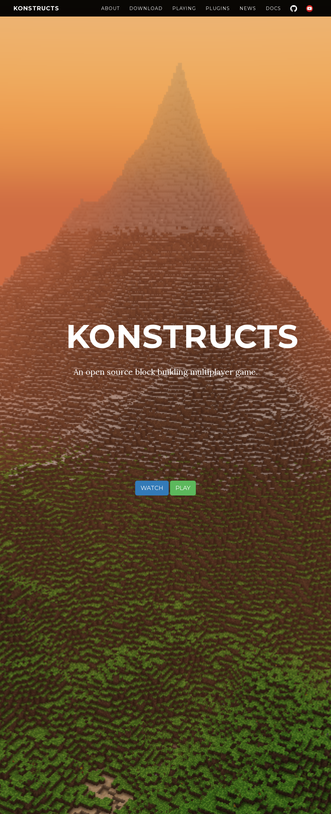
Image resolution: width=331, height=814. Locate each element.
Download (146, 14)
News (248, 14)
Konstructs (36, 14)
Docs (273, 14)
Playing (184, 14)
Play (183, 488)
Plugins (218, 14)
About (110, 14)
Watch (152, 488)
